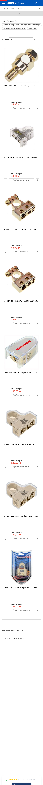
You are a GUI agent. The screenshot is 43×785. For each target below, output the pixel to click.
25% (17, 102)
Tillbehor (12, 21)
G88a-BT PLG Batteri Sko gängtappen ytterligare (23, 86)
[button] (5, 108)
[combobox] (21, 8)
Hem (4, 21)
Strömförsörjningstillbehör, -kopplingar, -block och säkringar (22, 25)
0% (21, 102)
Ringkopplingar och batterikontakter (14, 28)
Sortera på (5, 39)
